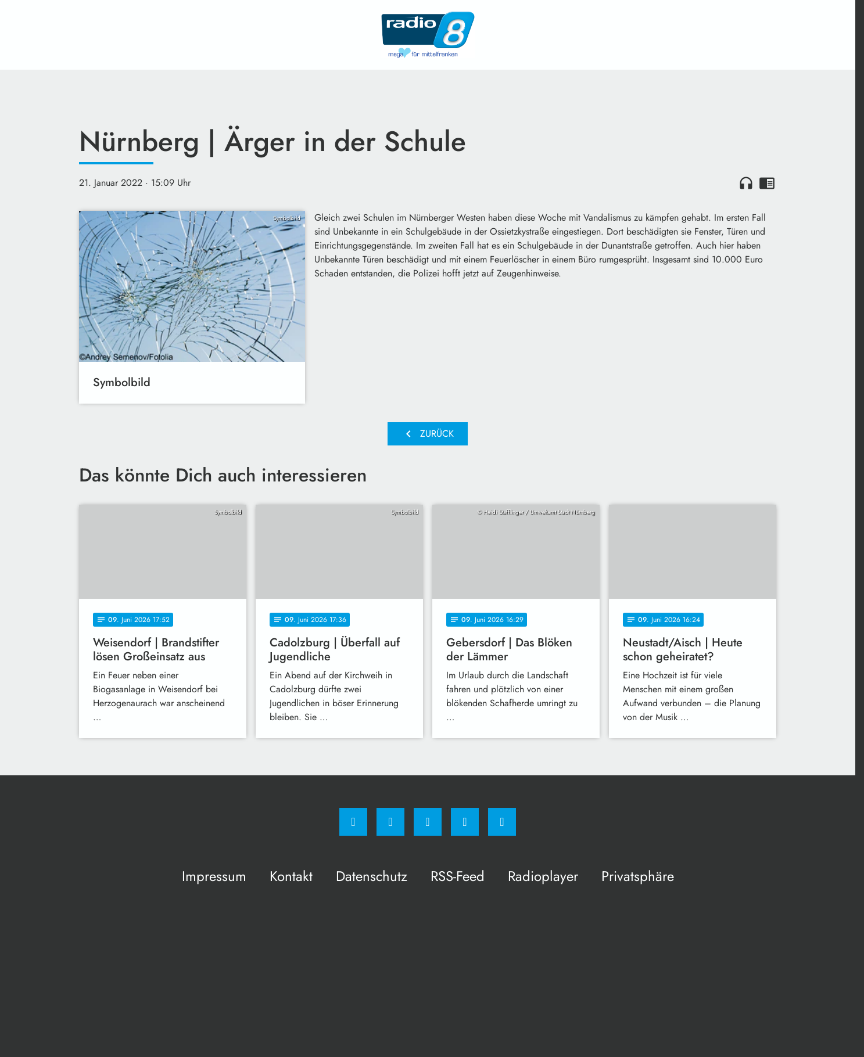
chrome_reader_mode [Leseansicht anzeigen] (767, 183)
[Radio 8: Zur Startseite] (428, 35)
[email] (502, 822)
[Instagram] (390, 822)
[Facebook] (353, 822)
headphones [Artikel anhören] (746, 183)
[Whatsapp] (428, 822)
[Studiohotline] (465, 822)
